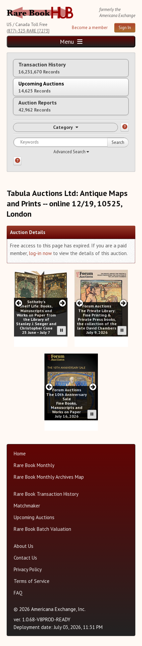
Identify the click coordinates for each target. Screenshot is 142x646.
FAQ (18, 593)
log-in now (40, 253)
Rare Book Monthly (34, 465)
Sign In (125, 27)
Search (118, 142)
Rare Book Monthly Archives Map (49, 477)
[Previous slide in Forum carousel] (79, 303)
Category (65, 127)
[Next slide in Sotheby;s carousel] (62, 303)
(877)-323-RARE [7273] (28, 31)
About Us (23, 546)
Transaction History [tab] (42, 68)
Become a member (90, 27)
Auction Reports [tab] (37, 106)
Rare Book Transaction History (46, 494)
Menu (71, 41)
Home (20, 453)
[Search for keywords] (71, 142)
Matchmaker (27, 505)
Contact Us (25, 558)
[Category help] (125, 127)
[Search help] (17, 161)
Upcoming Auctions (34, 517)
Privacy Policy (28, 569)
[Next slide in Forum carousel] (123, 303)
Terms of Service (31, 581)
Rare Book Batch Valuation (42, 529)
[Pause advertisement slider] (61, 330)
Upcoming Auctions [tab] (41, 87)
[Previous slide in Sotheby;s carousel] (19, 303)
